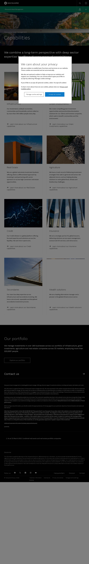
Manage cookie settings (34, 94)
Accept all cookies (55, 94)
